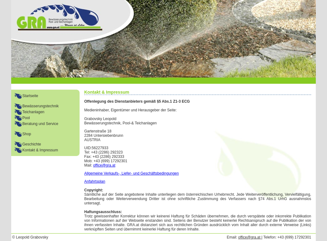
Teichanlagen (33, 112)
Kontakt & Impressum (40, 150)
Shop (26, 134)
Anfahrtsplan (94, 181)
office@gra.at (104, 165)
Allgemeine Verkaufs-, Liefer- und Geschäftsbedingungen (131, 173)
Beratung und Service (40, 124)
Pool (26, 118)
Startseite (30, 96)
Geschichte (31, 144)
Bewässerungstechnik (40, 106)
